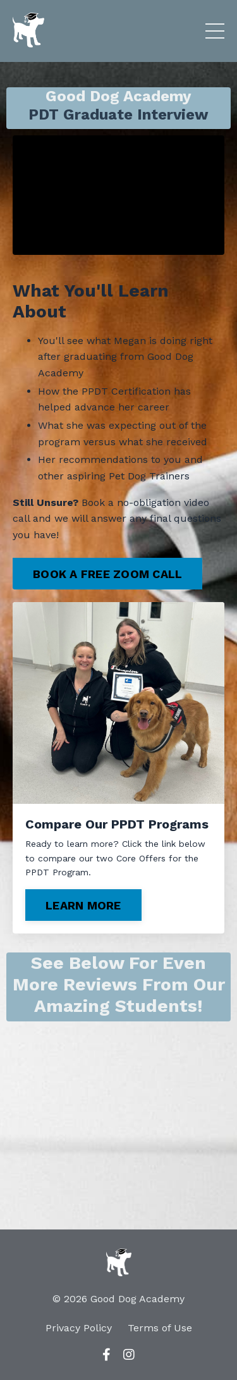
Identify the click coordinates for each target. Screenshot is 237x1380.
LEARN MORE (83, 905)
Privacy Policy (79, 1328)
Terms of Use (160, 1328)
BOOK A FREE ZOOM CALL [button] (107, 574)
